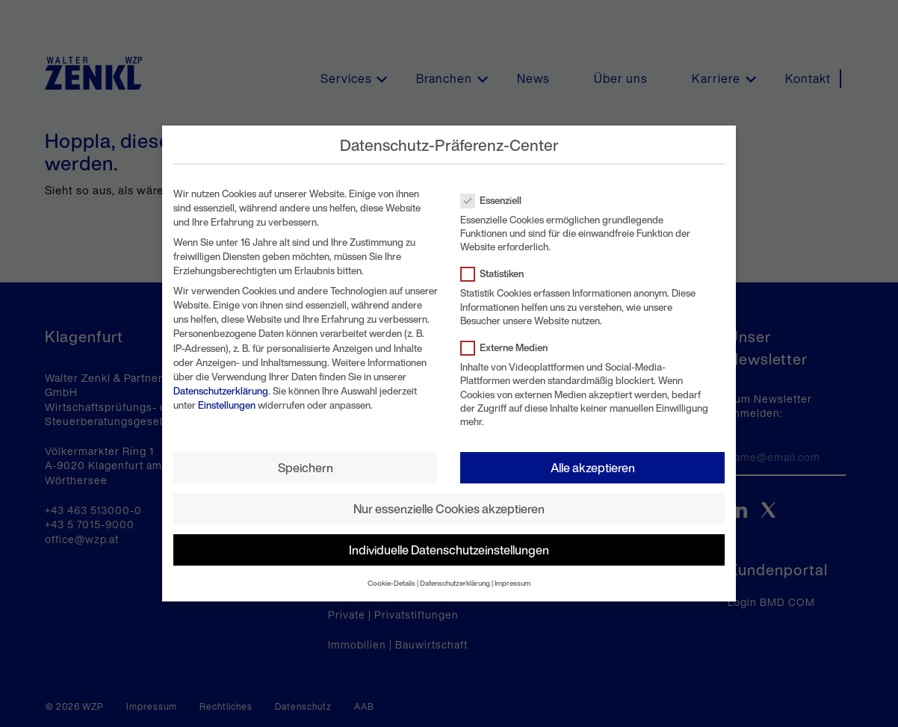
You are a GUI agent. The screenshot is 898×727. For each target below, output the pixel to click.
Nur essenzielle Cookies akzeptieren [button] (449, 509)
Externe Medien (508, 348)
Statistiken (496, 274)
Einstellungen (227, 405)
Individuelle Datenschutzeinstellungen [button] (449, 550)
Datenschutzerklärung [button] (455, 583)
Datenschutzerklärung (220, 391)
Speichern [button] (305, 468)
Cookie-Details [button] (391, 583)
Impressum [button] (512, 583)
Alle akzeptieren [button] (593, 468)
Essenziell (495, 201)
